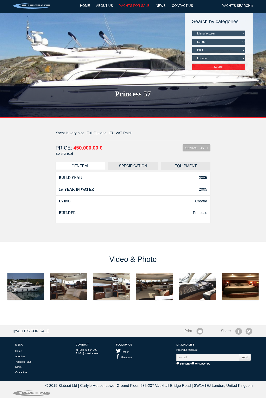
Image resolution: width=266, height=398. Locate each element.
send (245, 357)
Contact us (182, 5)
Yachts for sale (134, 5)
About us (104, 5)
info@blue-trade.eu (88, 353)
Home (85, 5)
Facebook (124, 357)
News (161, 5)
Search (218, 66)
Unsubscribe (201, 363)
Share (226, 331)
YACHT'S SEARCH (237, 6)
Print (188, 331)
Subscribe (184, 363)
